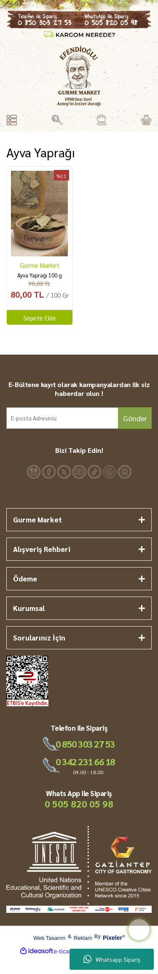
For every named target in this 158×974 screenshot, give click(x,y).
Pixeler (112, 937)
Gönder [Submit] (135, 418)
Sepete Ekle (39, 318)
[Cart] (146, 120)
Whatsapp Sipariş (111, 959)
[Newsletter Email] (79, 418)
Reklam (83, 938)
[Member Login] (101, 120)
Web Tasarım (49, 938)
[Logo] (79, 76)
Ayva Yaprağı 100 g (39, 275)
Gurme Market (39, 265)
